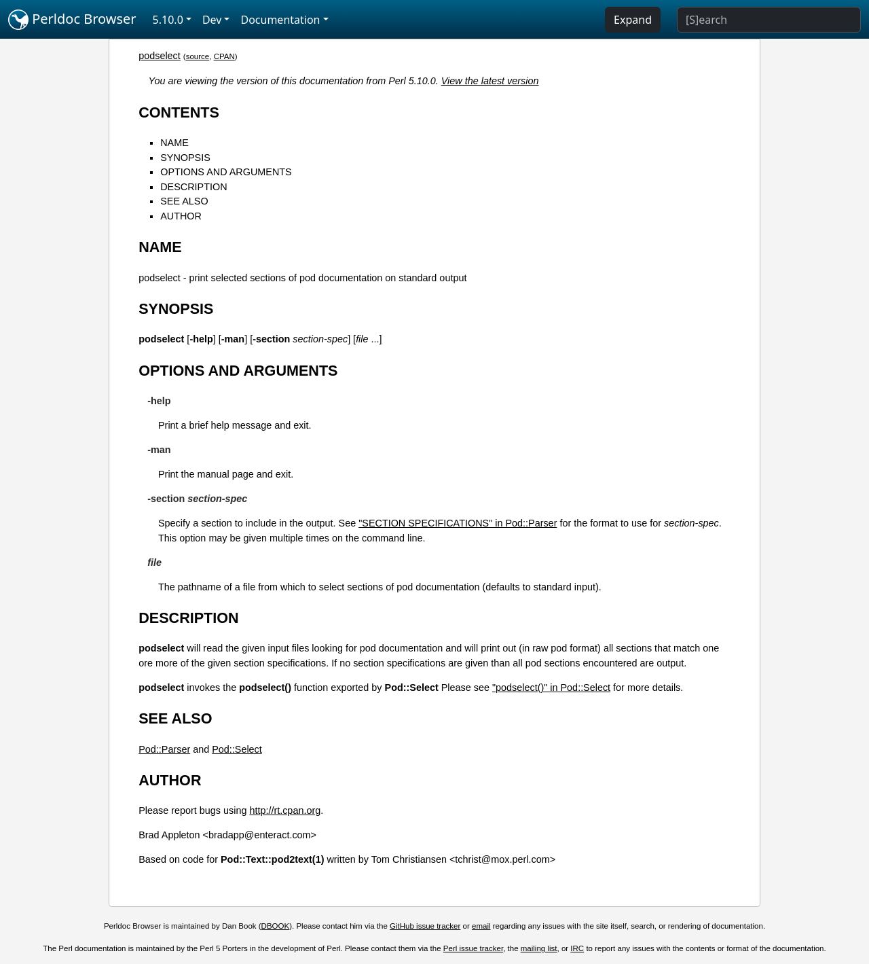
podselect (159, 55)
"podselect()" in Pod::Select (551, 687)
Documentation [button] (280, 19)
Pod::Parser (164, 749)
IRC (577, 948)
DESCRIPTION (193, 186)
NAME (174, 142)
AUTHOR (181, 216)
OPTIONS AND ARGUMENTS (226, 171)
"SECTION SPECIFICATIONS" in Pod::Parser (457, 523)
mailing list (539, 948)
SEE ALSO (184, 201)
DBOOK (275, 926)
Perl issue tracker (473, 948)
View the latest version (490, 80)
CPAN (224, 56)
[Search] (769, 20)
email (481, 926)
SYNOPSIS (185, 157)
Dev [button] (212, 19)
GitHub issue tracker (425, 926)
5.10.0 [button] (168, 19)
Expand (633, 19)
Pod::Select (237, 749)
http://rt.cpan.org (284, 810)
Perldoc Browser (72, 20)
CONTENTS (178, 112)
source (198, 56)
